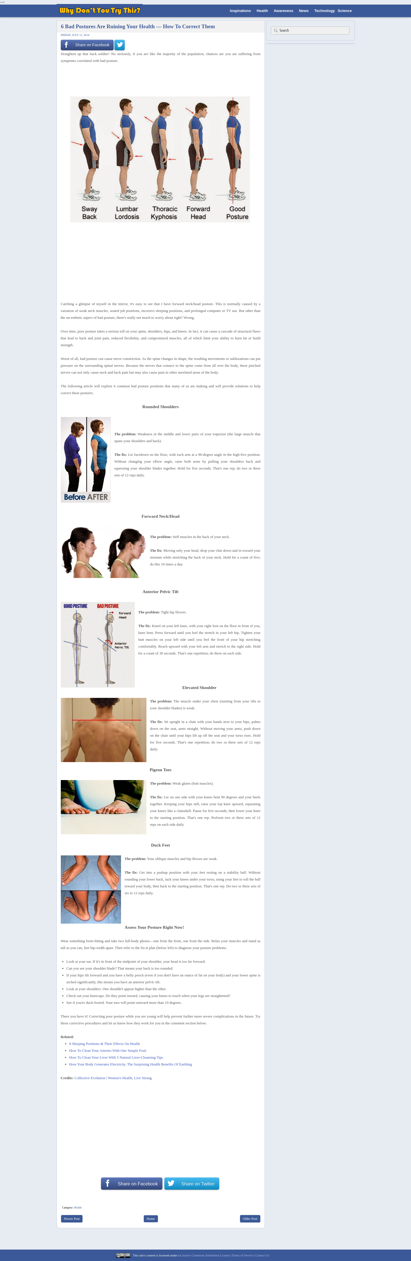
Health (262, 11)
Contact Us (262, 1255)
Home (151, 1219)
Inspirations (240, 11)
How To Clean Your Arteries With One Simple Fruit (107, 1050)
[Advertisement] (159, 79)
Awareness (283, 11)
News (304, 11)
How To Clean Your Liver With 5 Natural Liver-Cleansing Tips (116, 1057)
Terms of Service (242, 1255)
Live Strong (143, 1078)
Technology (324, 11)
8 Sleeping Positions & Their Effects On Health (104, 1044)
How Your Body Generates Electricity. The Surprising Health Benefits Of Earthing (130, 1064)
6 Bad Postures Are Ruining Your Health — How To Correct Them (138, 26)
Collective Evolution (89, 1078)
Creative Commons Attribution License (205, 1255)
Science (345, 11)
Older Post (250, 1219)
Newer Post (72, 1219)
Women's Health (120, 1078)
